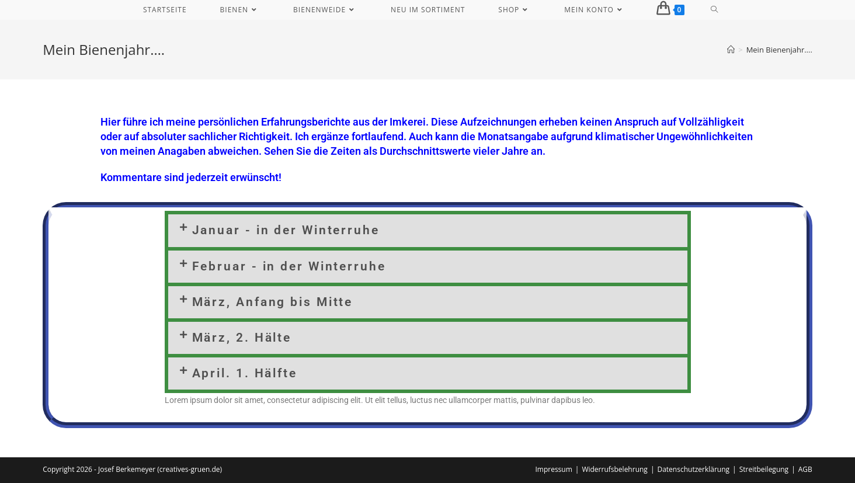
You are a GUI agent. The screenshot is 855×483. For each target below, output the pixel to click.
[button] (427, 230)
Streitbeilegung (763, 469)
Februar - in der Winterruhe (289, 266)
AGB (805, 469)
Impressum (553, 469)
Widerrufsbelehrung (614, 469)
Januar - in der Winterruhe (286, 230)
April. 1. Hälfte (244, 373)
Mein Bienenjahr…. (779, 49)
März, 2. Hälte (242, 338)
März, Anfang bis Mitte (272, 302)
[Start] (731, 49)
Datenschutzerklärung (693, 469)
